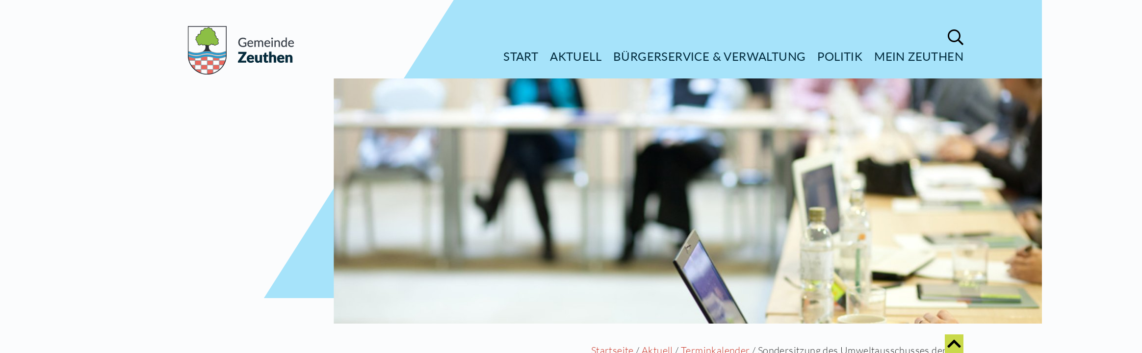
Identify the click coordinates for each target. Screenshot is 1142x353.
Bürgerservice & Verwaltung (709, 56)
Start (520, 56)
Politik (839, 56)
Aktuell (575, 56)
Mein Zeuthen (918, 56)
